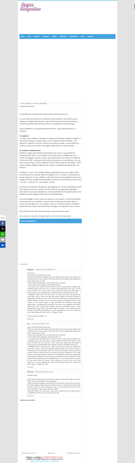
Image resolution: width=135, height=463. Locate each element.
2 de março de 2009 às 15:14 (40, 324)
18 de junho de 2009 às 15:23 (44, 372)
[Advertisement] (90, 17)
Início (22, 36)
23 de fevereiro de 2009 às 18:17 (45, 270)
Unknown (30, 372)
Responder (30, 319)
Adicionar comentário (27, 400)
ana (28, 324)
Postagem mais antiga (73, 453)
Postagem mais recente (28, 453)
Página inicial (51, 453)
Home (22, 103)
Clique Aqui (52, 216)
